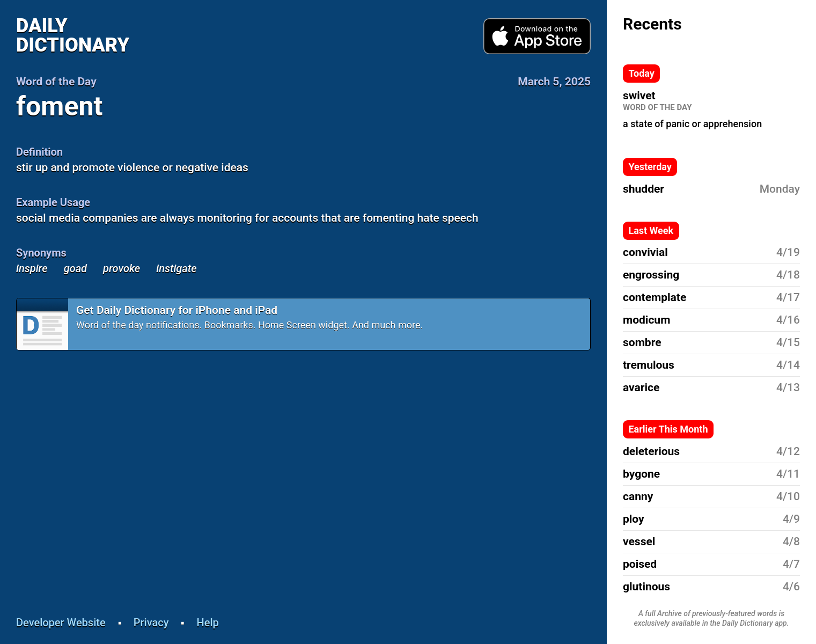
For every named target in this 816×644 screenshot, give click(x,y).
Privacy (151, 622)
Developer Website (61, 622)
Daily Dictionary (72, 35)
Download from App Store (537, 36)
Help (208, 622)
